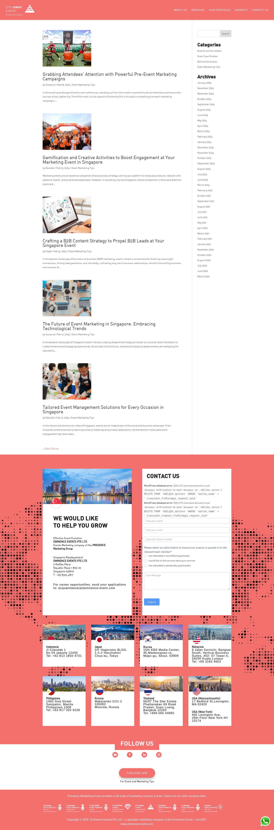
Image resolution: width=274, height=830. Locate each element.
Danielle (50, 167)
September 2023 (206, 163)
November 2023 (205, 152)
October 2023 (204, 157)
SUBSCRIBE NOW (137, 772)
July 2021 (202, 211)
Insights (241, 10)
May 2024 (202, 120)
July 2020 (202, 265)
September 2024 (206, 104)
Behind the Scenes (207, 61)
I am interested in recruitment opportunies (166, 555)
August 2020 (204, 260)
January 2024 (204, 141)
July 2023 (202, 174)
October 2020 (204, 254)
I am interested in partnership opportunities (167, 565)
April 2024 (202, 125)
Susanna (50, 84)
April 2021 (202, 227)
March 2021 (203, 233)
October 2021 (204, 195)
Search (225, 33)
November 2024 (205, 93)
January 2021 (204, 244)
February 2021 (204, 238)
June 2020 (202, 270)
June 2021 (202, 217)
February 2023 (204, 190)
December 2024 (205, 88)
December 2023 (205, 147)
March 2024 (203, 131)
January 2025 (204, 82)
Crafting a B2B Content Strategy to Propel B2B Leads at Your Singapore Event (103, 243)
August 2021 (203, 206)
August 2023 (204, 168)
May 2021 (202, 222)
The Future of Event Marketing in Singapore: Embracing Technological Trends (99, 326)
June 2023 (202, 179)
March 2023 (203, 184)
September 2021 (205, 201)
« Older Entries (51, 448)
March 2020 (203, 276)
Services (198, 10)
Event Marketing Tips (83, 84)
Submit (152, 602)
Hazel (49, 251)
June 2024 (202, 115)
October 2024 (204, 98)
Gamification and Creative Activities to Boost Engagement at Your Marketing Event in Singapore (109, 160)
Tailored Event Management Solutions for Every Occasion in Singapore (103, 409)
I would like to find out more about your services (169, 560)
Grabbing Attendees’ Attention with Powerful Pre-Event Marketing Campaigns (110, 76)
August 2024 (204, 109)
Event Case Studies (207, 56)
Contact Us (260, 10)
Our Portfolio (219, 10)
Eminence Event (182, 819)
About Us (180, 10)
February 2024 (205, 136)
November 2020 (205, 249)
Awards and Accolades (209, 50)
